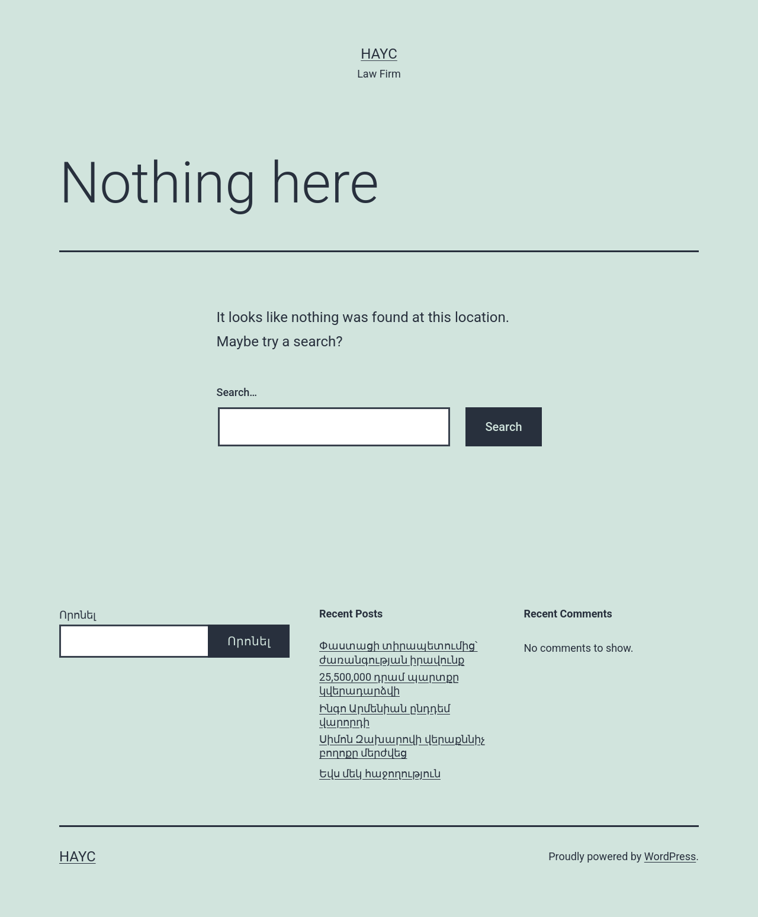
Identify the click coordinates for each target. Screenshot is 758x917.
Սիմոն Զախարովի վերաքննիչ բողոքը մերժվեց (402, 746)
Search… (237, 392)
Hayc (379, 54)
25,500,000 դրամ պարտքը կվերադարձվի (389, 684)
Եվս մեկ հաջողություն (380, 773)
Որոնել (77, 615)
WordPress (670, 856)
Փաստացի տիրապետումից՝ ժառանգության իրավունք (398, 652)
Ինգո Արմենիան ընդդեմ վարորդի (384, 715)
